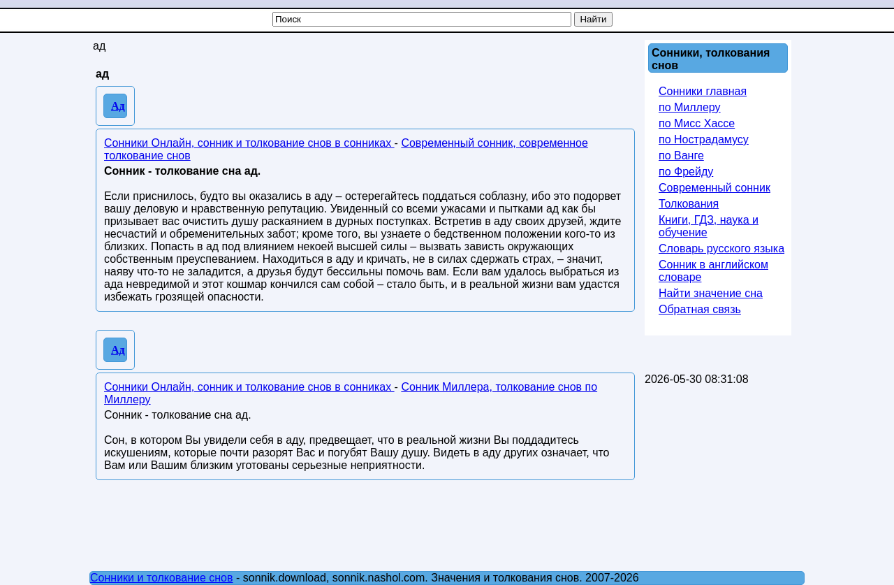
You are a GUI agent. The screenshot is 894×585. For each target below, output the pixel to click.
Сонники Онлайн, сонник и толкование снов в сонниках (249, 143)
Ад (118, 106)
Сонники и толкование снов (161, 578)
